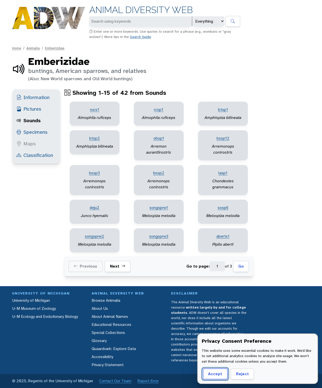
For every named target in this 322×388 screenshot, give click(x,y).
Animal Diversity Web (141, 10)
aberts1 (222, 236)
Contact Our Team (115, 380)
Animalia (33, 48)
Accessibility (102, 356)
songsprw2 (94, 236)
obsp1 (158, 138)
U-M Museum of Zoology (34, 308)
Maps (26, 143)
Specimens (32, 132)
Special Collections (108, 332)
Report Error (148, 380)
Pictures (28, 109)
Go (241, 266)
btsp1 (223, 109)
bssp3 (94, 173)
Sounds (28, 120)
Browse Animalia (106, 300)
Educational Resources (111, 324)
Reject (242, 373)
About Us (100, 308)
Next (117, 266)
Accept (215, 373)
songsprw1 (158, 207)
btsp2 (94, 138)
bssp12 (223, 138)
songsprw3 (158, 236)
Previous (85, 266)
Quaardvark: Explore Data (114, 348)
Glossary (99, 340)
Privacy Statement (108, 364)
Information (33, 97)
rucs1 (94, 109)
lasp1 (222, 173)
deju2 (94, 207)
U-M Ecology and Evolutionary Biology (45, 316)
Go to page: (198, 266)
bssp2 (158, 173)
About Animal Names (110, 316)
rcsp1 (158, 109)
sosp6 (223, 207)
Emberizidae (54, 48)
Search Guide (140, 36)
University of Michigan (31, 300)
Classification (34, 155)
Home (16, 48)
